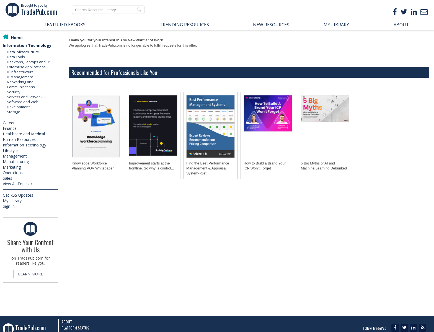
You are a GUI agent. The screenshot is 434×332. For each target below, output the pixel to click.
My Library (12, 200)
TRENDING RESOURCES (184, 25)
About (66, 322)
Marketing (12, 167)
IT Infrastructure (20, 71)
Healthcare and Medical (24, 133)
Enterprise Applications (26, 66)
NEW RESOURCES (271, 25)
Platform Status (75, 328)
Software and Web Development (22, 104)
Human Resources (19, 139)
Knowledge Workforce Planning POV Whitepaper (93, 165)
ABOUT (401, 25)
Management (15, 156)
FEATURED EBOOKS (65, 25)
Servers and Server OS (26, 96)
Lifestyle (10, 150)
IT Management (20, 76)
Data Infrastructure (23, 51)
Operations (13, 172)
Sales (7, 178)
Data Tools (16, 56)
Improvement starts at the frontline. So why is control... (151, 165)
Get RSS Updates (18, 195)
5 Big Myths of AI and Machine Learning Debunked (324, 165)
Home (17, 37)
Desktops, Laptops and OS (29, 61)
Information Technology (27, 45)
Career (9, 122)
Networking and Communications (21, 84)
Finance (10, 128)
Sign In (9, 206)
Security (13, 91)
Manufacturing (16, 161)
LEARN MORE (30, 274)
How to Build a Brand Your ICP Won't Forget (265, 165)
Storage (13, 111)
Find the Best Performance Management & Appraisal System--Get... (207, 168)
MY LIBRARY (336, 25)
